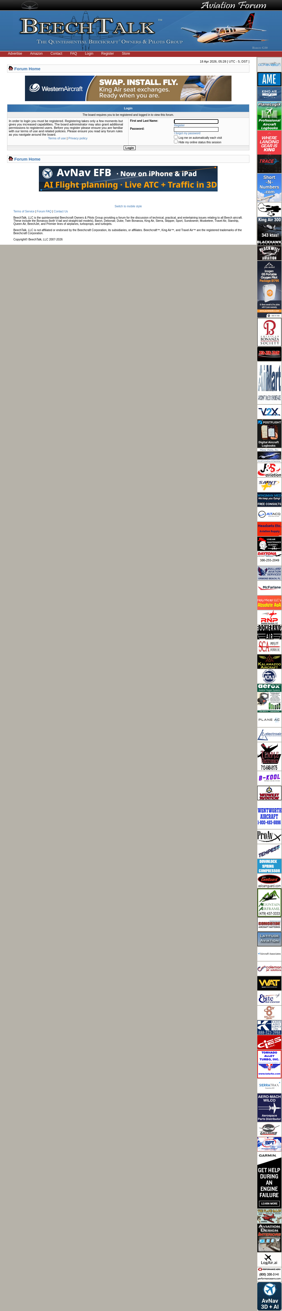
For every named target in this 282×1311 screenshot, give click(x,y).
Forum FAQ (44, 211)
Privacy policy (77, 138)
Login (89, 54)
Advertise (15, 54)
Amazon (36, 54)
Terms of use (57, 138)
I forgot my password (187, 133)
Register (107, 54)
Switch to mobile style (128, 206)
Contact (56, 54)
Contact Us (61, 211)
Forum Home (27, 68)
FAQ (73, 54)
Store (126, 54)
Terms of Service (23, 211)
